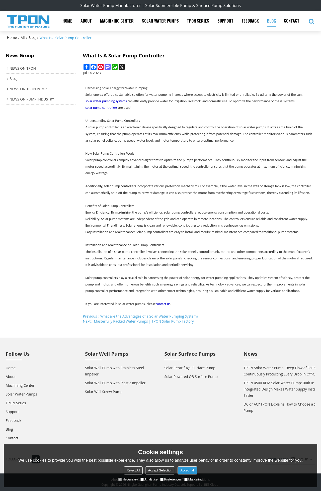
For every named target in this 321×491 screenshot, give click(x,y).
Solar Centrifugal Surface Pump (189, 367)
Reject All (133, 470)
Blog (271, 21)
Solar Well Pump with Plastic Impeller (115, 382)
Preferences (171, 479)
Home (67, 21)
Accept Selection (160, 470)
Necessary (128, 479)
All (23, 37)
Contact (291, 21)
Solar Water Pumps (160, 21)
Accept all (187, 470)
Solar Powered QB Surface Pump (191, 376)
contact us (163, 304)
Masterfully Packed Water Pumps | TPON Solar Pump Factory (144, 321)
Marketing (193, 479)
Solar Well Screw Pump (103, 391)
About (86, 21)
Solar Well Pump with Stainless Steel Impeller (114, 370)
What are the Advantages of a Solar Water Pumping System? (149, 316)
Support (225, 21)
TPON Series (198, 21)
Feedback (250, 21)
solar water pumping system (106, 101)
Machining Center (117, 21)
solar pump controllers (102, 108)
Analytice (149, 479)
